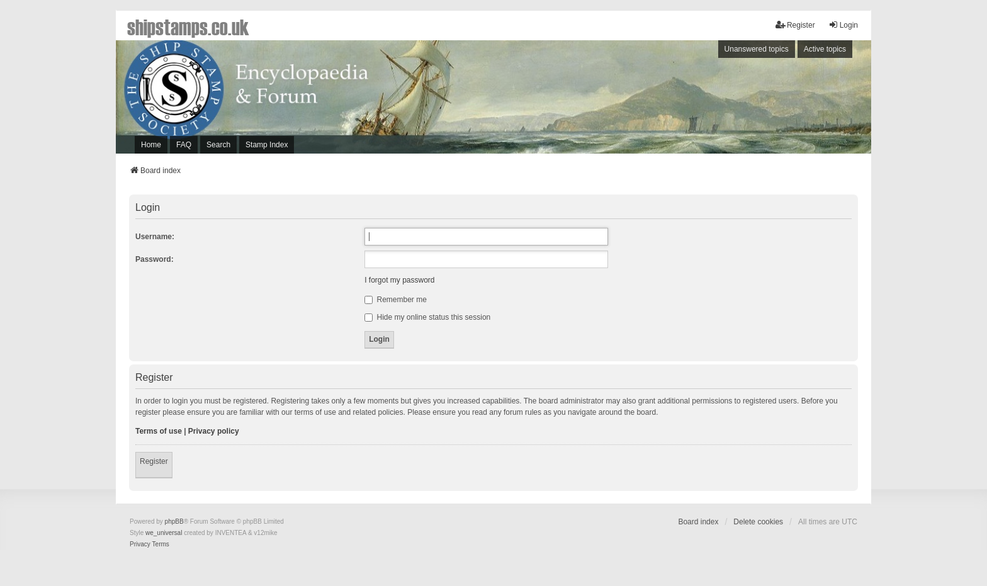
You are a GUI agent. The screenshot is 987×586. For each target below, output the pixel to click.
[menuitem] (140, 544)
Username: (154, 236)
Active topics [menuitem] (825, 49)
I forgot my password (399, 280)
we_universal (163, 532)
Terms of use (158, 431)
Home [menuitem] (151, 144)
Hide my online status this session (427, 317)
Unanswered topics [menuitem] (757, 49)
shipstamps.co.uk (188, 26)
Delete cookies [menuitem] (758, 521)
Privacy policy (213, 431)
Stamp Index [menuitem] (266, 144)
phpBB (174, 521)
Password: (154, 259)
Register (154, 461)
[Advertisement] (698, 100)
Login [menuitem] (843, 25)
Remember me (395, 299)
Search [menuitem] (218, 144)
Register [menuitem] (795, 25)
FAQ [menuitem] (183, 144)
